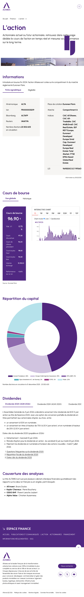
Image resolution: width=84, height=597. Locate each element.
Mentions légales (33, 592)
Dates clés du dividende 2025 (19, 457)
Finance (13, 19)
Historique (27, 198)
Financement (69, 534)
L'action (44, 534)
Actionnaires (56, 534)
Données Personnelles (47, 592)
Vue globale (10, 198)
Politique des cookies (20, 592)
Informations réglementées (15, 539)
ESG (31, 539)
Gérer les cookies (61, 592)
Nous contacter (67, 566)
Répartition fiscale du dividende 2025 (22, 454)
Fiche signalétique (13, 90)
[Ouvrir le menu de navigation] (79, 6)
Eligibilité (31, 90)
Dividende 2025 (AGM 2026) (17, 404)
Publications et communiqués (25, 534)
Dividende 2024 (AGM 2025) (49, 404)
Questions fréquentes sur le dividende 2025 (25, 451)
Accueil (5, 19)
